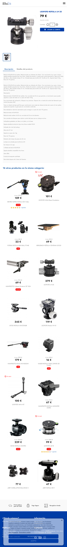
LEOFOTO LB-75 (49, 446)
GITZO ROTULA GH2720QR (18, 326)
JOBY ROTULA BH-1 (49, 488)
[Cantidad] (52, 24)
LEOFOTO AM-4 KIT (18, 404)
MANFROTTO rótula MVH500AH (18, 364)
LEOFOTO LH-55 (49, 285)
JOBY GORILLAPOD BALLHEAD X (18, 488)
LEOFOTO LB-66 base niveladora (49, 200)
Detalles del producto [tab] (25, 69)
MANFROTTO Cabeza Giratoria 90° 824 (18, 286)
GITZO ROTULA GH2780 (18, 446)
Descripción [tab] (8, 69)
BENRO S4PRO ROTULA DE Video (18, 202)
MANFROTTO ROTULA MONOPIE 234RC (48, 407)
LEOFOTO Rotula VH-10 (49, 326)
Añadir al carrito (52, 30)
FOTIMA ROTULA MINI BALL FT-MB (18, 245)
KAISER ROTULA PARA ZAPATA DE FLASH (49, 364)
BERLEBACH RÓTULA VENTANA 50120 (49, 245)
